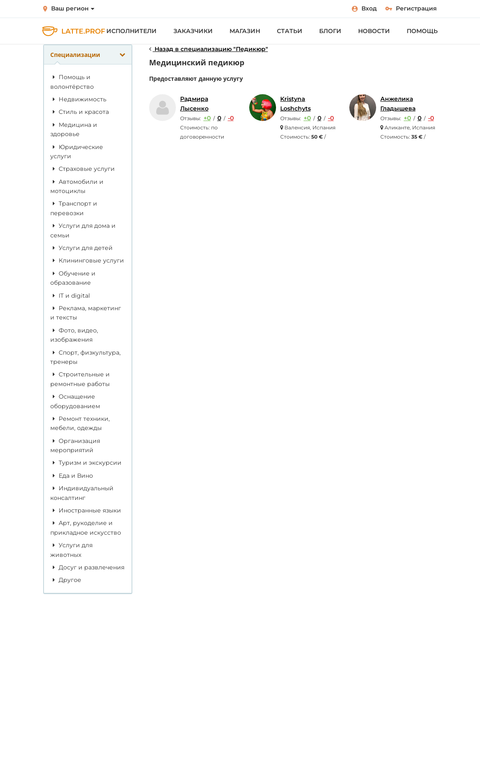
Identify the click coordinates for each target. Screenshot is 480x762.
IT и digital (70, 295)
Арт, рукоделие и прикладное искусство (85, 527)
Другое (65, 580)
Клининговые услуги (87, 260)
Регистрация (411, 8)
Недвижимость (78, 99)
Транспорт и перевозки (73, 208)
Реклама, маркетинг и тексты (85, 312)
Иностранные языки (85, 510)
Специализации (87, 55)
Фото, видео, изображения (74, 335)
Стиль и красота (79, 112)
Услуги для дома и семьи (83, 230)
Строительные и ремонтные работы (80, 379)
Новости (374, 31)
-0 (231, 118)
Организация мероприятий (75, 445)
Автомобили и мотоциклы (76, 186)
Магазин (245, 31)
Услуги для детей (81, 248)
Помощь (422, 31)
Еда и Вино (71, 475)
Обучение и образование (72, 278)
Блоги (330, 31)
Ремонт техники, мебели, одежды (80, 423)
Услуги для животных (71, 549)
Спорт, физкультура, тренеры (85, 357)
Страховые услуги (82, 168)
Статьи (289, 31)
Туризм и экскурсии (85, 462)
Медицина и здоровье (73, 129)
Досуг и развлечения (87, 567)
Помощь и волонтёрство (72, 81)
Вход (364, 8)
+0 (207, 118)
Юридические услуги (76, 151)
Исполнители (131, 31)
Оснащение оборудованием (75, 401)
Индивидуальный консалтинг (82, 492)
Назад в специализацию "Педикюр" (208, 49)
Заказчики (193, 31)
